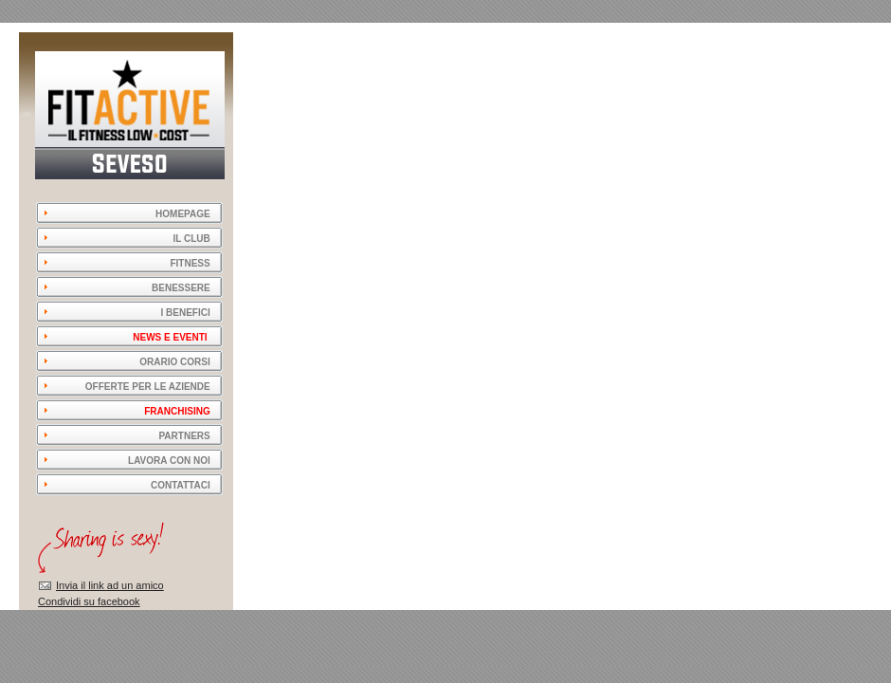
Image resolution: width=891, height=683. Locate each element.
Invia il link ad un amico (110, 585)
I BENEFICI (184, 312)
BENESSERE (181, 288)
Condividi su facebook (89, 601)
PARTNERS (183, 436)
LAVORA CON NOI (169, 460)
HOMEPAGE (176, 214)
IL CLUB (191, 238)
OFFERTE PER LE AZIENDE (147, 386)
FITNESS (189, 263)
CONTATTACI (180, 485)
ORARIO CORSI (174, 362)
